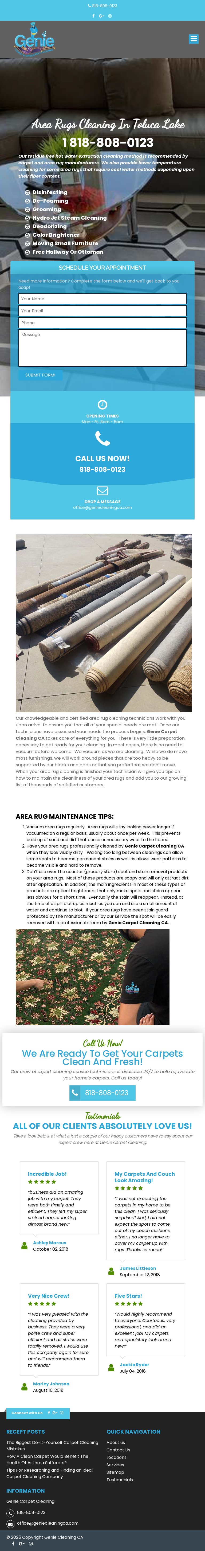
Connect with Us (27, 1412)
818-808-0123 (106, 1093)
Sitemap (115, 1472)
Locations (117, 1457)
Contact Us (118, 1450)
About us (116, 1442)
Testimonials (120, 1480)
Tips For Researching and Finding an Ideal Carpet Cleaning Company (49, 1473)
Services (115, 1465)
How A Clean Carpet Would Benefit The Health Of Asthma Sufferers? (47, 1459)
